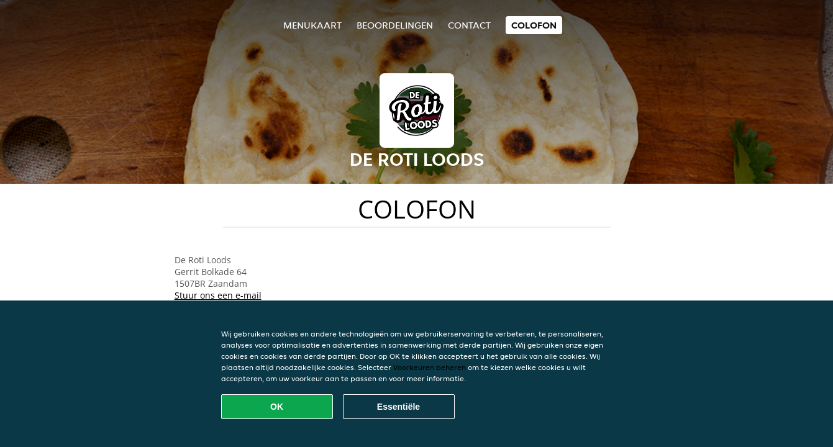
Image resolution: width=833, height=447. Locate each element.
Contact (469, 25)
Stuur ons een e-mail (218, 295)
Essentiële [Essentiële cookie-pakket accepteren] (398, 407)
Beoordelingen (395, 25)
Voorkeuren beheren (429, 367)
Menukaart (312, 25)
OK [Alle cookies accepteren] (276, 407)
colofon (534, 25)
